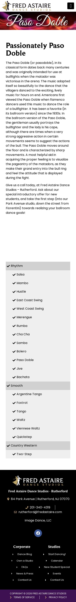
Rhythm (17, 266)
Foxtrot (22, 403)
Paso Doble (25, 360)
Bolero (21, 351)
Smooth (17, 385)
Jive (20, 368)
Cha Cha (23, 334)
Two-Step (24, 454)
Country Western (24, 445)
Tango (21, 411)
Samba (22, 343)
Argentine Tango (29, 394)
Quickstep (24, 437)
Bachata (23, 377)
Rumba (22, 326)
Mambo (22, 283)
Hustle (21, 291)
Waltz (21, 420)
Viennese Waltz (28, 428)
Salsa (20, 274)
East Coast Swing (29, 300)
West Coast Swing (30, 308)
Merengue (24, 317)
